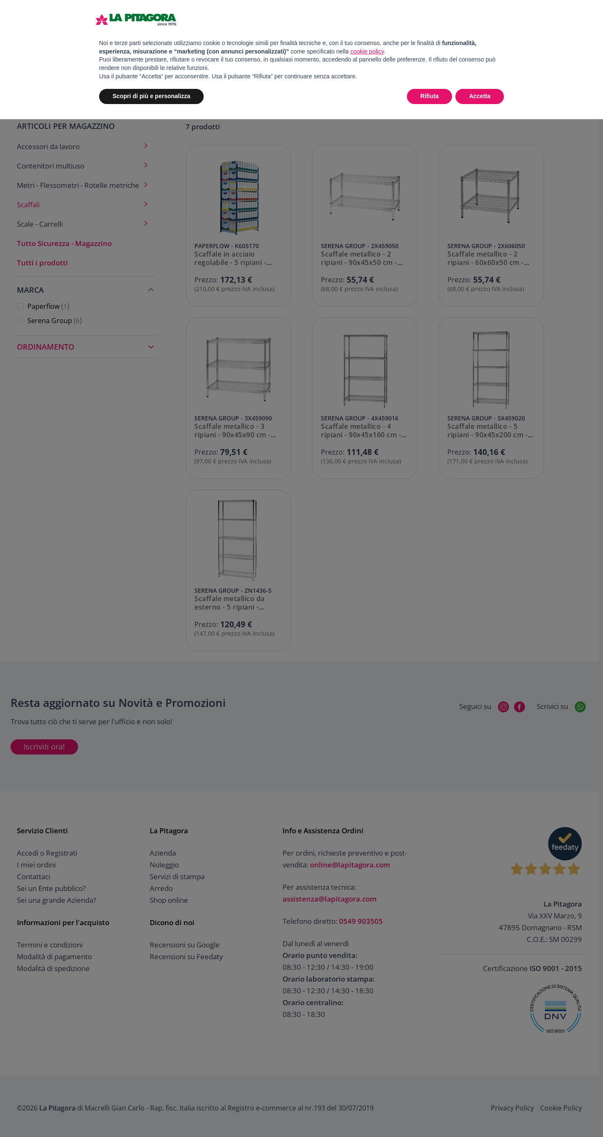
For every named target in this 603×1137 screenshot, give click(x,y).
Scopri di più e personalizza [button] (151, 96)
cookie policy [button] (367, 51)
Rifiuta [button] (429, 96)
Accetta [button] (479, 96)
